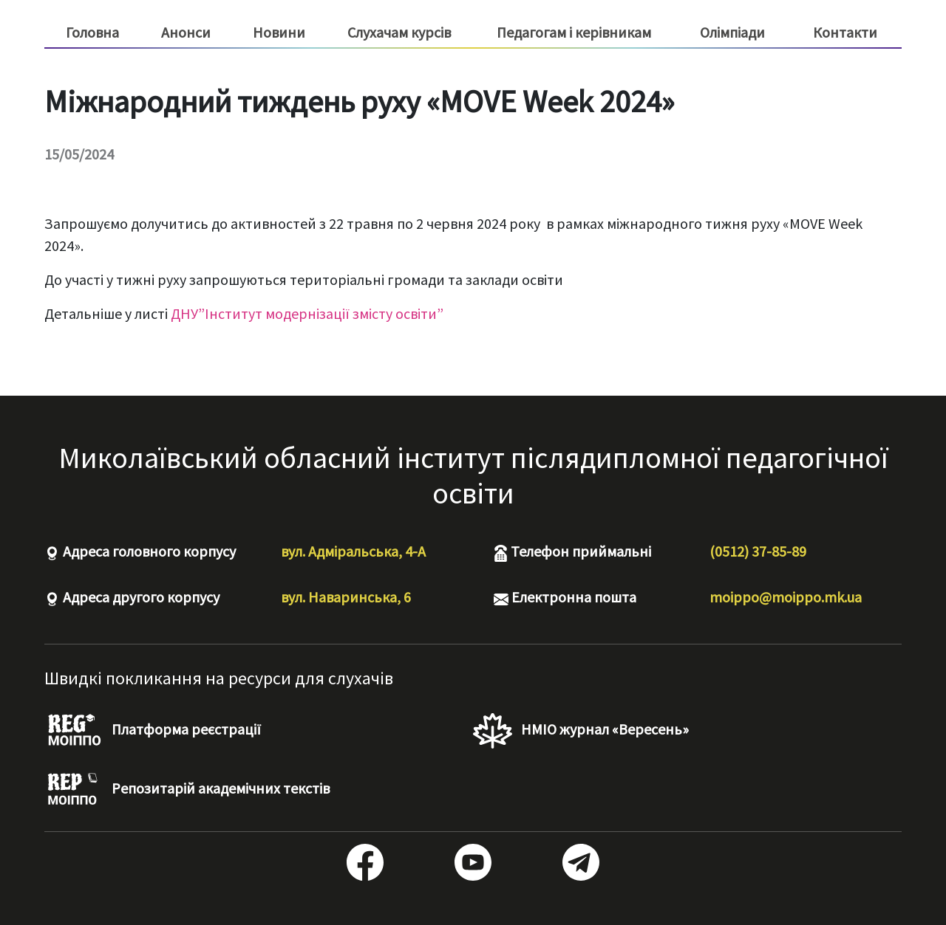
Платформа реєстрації (152, 731)
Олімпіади (732, 32)
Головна (92, 32)
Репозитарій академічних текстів (187, 790)
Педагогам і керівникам (574, 32)
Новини (279, 32)
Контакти (845, 32)
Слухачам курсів (399, 32)
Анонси (186, 32)
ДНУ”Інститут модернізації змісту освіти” (307, 313)
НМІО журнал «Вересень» (581, 731)
